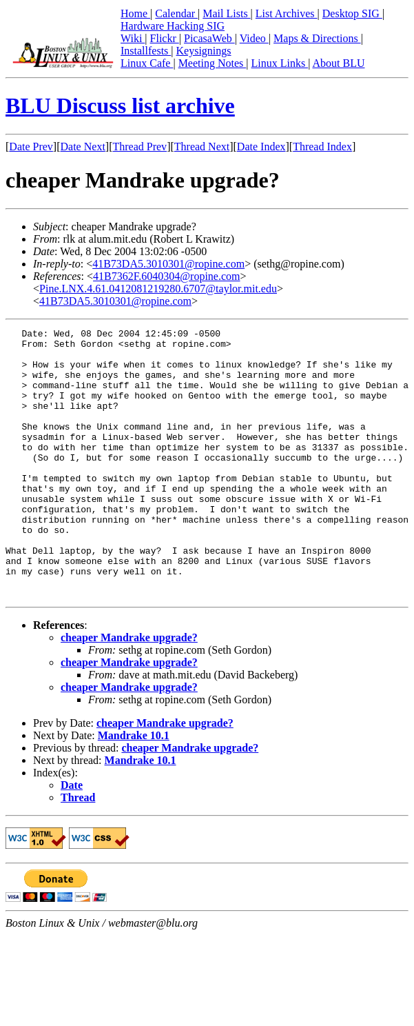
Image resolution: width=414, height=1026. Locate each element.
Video (254, 38)
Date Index (261, 146)
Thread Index (322, 146)
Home (135, 13)
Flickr (164, 38)
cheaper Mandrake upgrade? (129, 691)
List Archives (287, 13)
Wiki (133, 38)
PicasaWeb (209, 38)
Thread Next (201, 146)
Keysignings (203, 51)
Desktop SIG (352, 13)
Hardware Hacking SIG (173, 26)
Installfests (146, 51)
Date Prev (31, 146)
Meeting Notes (212, 63)
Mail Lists (226, 13)
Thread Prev (139, 146)
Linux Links (279, 63)
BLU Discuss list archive (120, 105)
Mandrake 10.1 (133, 789)
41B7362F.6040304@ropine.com (166, 276)
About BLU (338, 63)
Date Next (83, 146)
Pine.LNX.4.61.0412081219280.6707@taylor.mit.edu (158, 288)
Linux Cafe (147, 63)
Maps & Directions (317, 38)
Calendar (176, 13)
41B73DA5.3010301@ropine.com (168, 264)
